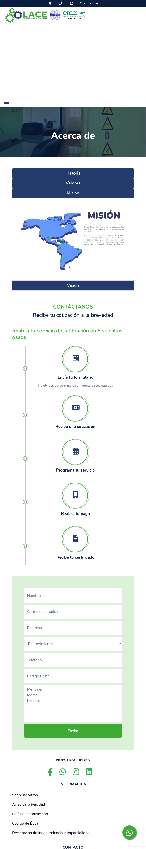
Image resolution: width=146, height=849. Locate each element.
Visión (73, 285)
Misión (73, 193)
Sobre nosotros (25, 795)
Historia (73, 173)
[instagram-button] (76, 773)
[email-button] (72, 3)
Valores (73, 183)
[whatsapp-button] (129, 832)
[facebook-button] (51, 773)
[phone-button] (61, 3)
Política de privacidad (30, 814)
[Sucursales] (89, 3)
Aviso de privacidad (28, 804)
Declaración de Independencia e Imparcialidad (51, 833)
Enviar (73, 730)
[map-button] (51, 3)
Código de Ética (25, 823)
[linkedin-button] (89, 773)
